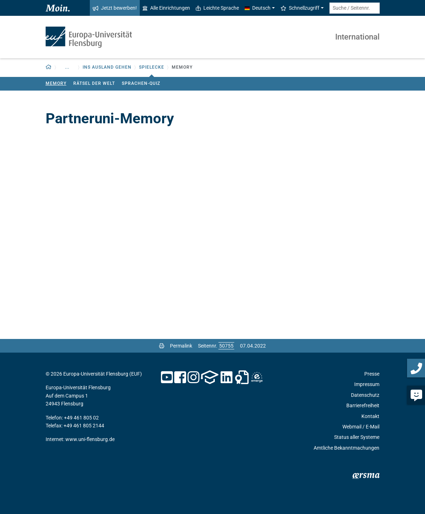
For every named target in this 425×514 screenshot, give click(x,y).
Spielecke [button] (151, 67)
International (357, 36)
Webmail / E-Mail (360, 427)
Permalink (181, 346)
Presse (371, 374)
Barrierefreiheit (362, 405)
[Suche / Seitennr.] (354, 8)
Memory (56, 83)
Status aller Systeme (356, 437)
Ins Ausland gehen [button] (107, 67)
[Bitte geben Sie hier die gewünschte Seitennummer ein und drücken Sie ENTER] (226, 345)
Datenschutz (365, 395)
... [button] (67, 67)
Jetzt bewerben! (115, 8)
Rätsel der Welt (94, 83)
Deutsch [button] (258, 8)
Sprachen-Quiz (141, 83)
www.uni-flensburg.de (90, 439)
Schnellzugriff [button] (300, 8)
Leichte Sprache (217, 8)
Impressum (366, 384)
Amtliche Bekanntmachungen (346, 448)
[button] (49, 67)
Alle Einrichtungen (166, 8)
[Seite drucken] (161, 346)
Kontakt (370, 416)
